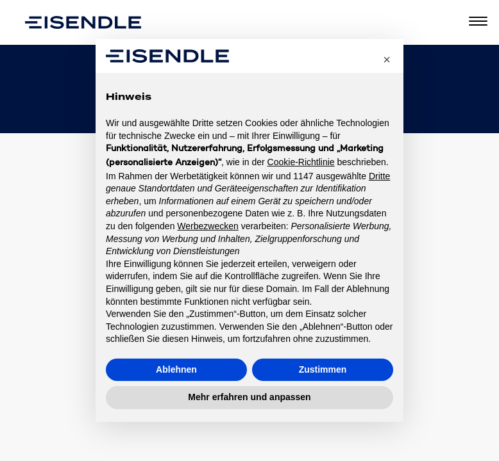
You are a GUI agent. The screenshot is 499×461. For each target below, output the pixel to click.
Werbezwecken (207, 226)
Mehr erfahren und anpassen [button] (249, 397)
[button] (386, 59)
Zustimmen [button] (323, 369)
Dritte (379, 176)
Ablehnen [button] (176, 369)
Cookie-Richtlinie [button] (301, 162)
